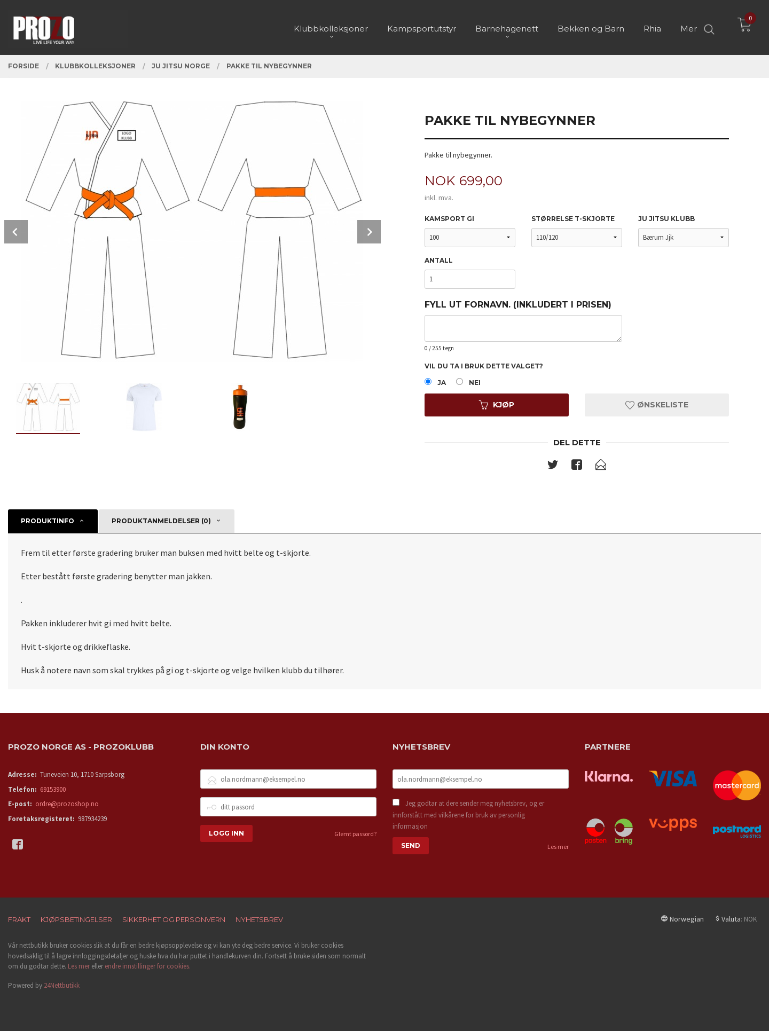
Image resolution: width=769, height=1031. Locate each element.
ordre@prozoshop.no (67, 803)
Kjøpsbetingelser (76, 919)
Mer (688, 27)
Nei (475, 383)
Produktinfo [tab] (47, 521)
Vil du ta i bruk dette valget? (484, 366)
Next (369, 231)
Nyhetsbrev (259, 919)
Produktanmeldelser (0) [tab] (161, 521)
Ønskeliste (656, 405)
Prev (16, 231)
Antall (439, 260)
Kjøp (496, 405)
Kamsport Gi (449, 219)
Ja (441, 383)
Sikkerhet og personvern (173, 919)
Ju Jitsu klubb (666, 219)
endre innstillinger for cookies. (148, 966)
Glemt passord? (355, 834)
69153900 (53, 789)
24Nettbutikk (62, 985)
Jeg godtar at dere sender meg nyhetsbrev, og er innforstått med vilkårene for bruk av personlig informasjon (468, 815)
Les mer (558, 847)
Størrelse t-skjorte (573, 219)
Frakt (19, 919)
